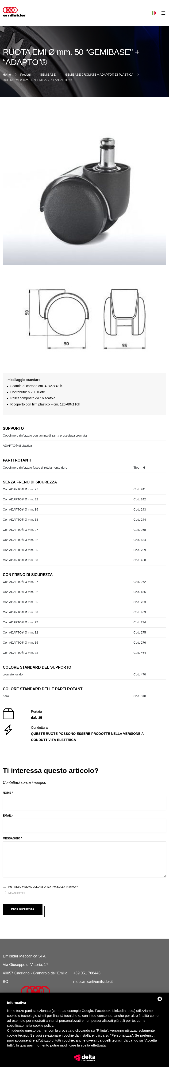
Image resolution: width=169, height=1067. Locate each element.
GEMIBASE (48, 74)
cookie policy (43, 1025)
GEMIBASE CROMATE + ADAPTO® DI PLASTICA (99, 74)
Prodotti (25, 74)
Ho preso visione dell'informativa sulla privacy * (43, 886)
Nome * (8, 792)
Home (7, 74)
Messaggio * (12, 838)
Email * (8, 815)
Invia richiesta (22, 909)
